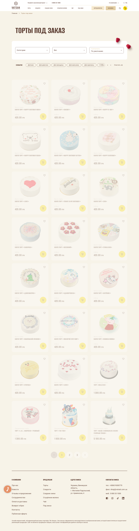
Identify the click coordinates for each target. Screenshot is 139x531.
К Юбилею (103, 65)
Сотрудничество (18, 498)
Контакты (16, 510)
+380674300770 (116, 485)
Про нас (15, 485)
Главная (14, 13)
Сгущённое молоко (62, 8)
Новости (15, 489)
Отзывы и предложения (21, 493)
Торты (29, 8)
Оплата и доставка (19, 502)
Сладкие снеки (49, 8)
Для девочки (43, 65)
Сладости (37, 8)
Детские (31, 65)
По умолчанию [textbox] (97, 51)
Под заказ (80, 8)
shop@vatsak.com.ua (119, 489)
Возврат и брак (18, 506)
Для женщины (59, 65)
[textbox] (32, 50)
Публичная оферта (19, 514)
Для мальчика (74, 65)
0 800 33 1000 (56, 3)
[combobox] (32, 50)
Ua (124, 3)
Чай (72, 8)
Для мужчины (89, 65)
